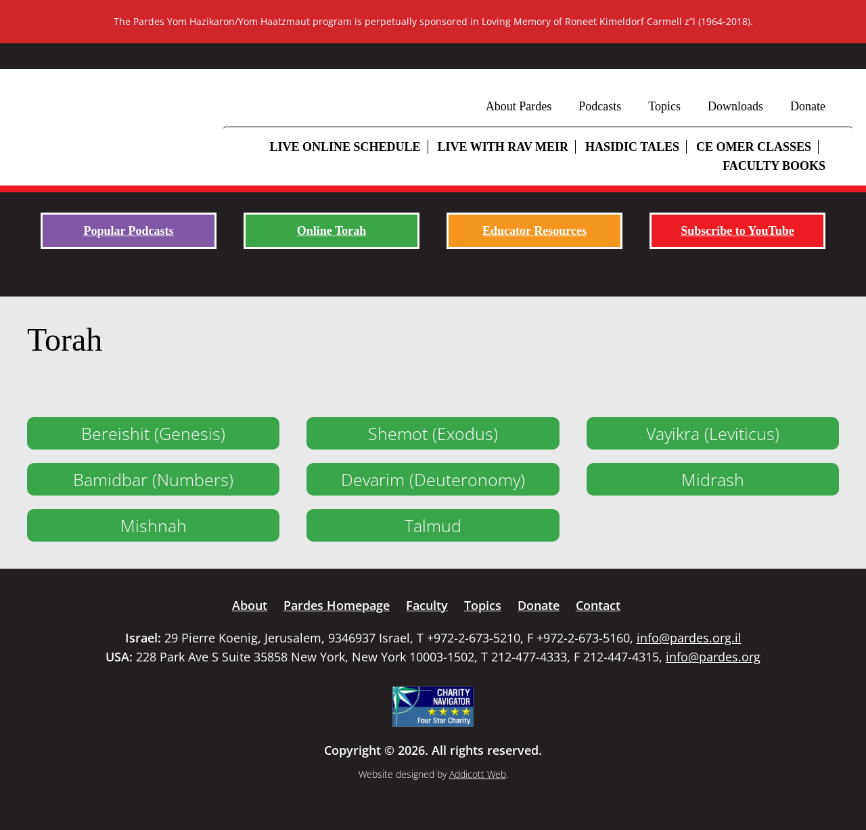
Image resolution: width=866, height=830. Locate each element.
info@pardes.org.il (689, 638)
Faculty (427, 605)
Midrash (712, 479)
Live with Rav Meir (503, 147)
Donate (807, 106)
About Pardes (519, 106)
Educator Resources (534, 231)
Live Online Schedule (344, 147)
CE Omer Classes (753, 147)
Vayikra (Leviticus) (712, 433)
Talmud (433, 525)
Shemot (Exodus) (433, 433)
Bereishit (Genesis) (153, 433)
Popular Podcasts (128, 231)
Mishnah (153, 525)
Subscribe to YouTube (737, 231)
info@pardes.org (713, 657)
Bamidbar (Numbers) (153, 479)
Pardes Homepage (336, 605)
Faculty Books (774, 166)
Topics (664, 106)
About (249, 605)
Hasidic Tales (632, 147)
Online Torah (332, 231)
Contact (598, 605)
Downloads (735, 106)
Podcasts (599, 106)
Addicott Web (477, 774)
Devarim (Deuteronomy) (433, 479)
